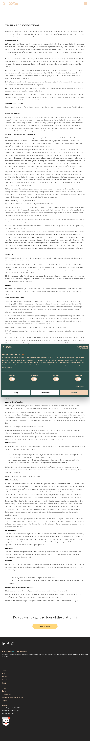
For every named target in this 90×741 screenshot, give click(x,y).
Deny (16, 392)
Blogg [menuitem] (4, 688)
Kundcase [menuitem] (5, 680)
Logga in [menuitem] (4, 701)
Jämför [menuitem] (4, 683)
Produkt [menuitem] (4, 670)
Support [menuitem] (4, 691)
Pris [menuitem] (3, 673)
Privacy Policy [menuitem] (6, 694)
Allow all (74, 392)
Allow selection (44, 392)
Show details (79, 386)
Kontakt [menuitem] (4, 677)
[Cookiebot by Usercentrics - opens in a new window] (79, 347)
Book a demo (45, 626)
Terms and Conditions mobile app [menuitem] (12, 697)
